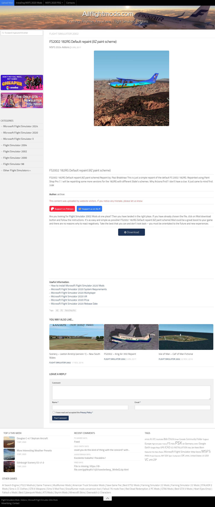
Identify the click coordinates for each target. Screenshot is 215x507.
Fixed (77, 441)
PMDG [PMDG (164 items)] (147, 456)
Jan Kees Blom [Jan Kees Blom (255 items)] (198, 447)
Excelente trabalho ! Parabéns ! (90, 458)
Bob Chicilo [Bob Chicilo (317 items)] (169, 439)
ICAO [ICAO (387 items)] (167, 447)
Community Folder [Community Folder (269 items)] (194, 439)
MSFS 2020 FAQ (53, 2)
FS (61, 310)
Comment (56, 383)
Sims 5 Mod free (55, 488)
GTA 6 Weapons (37, 488)
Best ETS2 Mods (131, 485)
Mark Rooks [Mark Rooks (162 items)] (159, 452)
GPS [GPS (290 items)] (162, 447)
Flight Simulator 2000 (15, 157)
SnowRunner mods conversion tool (83, 488)
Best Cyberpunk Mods (30, 492)
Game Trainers (44, 485)
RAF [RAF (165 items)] (162, 456)
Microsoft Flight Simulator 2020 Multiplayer (73, 292)
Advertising (6, 503)
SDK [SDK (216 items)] (166, 456)
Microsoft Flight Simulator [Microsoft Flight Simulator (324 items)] (177, 451)
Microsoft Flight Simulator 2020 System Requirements (79, 289)
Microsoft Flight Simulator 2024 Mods (43, 500)
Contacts (70, 2)
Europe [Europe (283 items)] (148, 443)
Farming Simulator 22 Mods (155, 485)
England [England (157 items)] (206, 439)
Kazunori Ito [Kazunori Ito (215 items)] (149, 452)
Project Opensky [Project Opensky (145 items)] (155, 456)
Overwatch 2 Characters (99, 492)
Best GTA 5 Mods (183, 488)
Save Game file (113, 485)
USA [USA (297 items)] (207, 455)
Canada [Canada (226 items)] (182, 439)
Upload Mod (7, 2)
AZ (57, 310)
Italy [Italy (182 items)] (189, 448)
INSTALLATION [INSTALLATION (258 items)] (180, 447)
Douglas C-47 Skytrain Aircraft (32, 438)
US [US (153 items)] (203, 456)
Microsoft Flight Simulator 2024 (20, 126)
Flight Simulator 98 (13, 164)
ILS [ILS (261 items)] (172, 447)
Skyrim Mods (61, 492)
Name (55, 402)
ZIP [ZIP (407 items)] (155, 459)
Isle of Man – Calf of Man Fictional (176, 354)
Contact (16, 503)
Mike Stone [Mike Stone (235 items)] (196, 452)
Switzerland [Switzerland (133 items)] (177, 456)
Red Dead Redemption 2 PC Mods (142, 488)
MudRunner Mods (62, 485)
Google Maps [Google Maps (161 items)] (155, 448)
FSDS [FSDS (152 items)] (173, 444)
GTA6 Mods (167, 488)
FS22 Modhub (28, 485)
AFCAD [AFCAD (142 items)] (147, 439)
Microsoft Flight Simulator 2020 (20, 132)
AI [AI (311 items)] (151, 439)
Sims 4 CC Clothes (18, 488)
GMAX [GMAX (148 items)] (196, 444)
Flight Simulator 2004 (15, 145)
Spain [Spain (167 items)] (170, 456)
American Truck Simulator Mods (89, 485)
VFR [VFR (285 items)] (151, 460)
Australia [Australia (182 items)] (159, 439)
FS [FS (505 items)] (168, 443)
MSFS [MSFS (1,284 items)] (205, 451)
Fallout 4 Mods (9, 492)
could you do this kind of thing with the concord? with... (102, 449)
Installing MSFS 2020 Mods (29, 2)
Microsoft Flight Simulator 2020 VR (69, 296)
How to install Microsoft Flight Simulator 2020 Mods (77, 285)
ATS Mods (48, 492)
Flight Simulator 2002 (64, 33)
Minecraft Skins (77, 492)
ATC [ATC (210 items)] (154, 439)
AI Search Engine (10, 485)
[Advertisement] (131, 147)
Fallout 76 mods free (113, 488)
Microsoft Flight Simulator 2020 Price (70, 300)
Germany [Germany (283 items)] (189, 443)
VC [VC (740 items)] (146, 459)
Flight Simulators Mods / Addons (14, 500)
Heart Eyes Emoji (202, 488)
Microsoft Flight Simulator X (18, 138)
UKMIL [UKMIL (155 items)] (187, 456)
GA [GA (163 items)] (183, 444)
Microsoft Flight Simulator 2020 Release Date (74, 303)
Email (138, 402)
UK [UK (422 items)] (182, 455)
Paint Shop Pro (70, 310)
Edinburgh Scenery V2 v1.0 (30, 462)
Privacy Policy (86, 412)
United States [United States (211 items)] (196, 456)
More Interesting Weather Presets (34, 450)
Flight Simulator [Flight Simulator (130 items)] (157, 444)
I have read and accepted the (73, 412)
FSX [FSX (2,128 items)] (178, 443)
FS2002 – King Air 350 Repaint (120, 354)
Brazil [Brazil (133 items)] (177, 439)
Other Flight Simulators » (17, 170)
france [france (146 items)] (165, 444)
